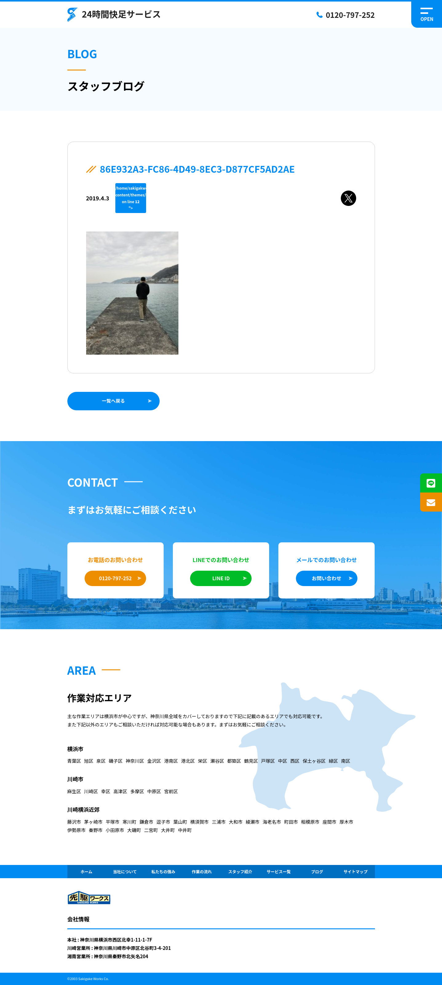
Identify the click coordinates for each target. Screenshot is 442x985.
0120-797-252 (350, 14)
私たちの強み (163, 871)
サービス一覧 (279, 871)
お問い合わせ (326, 578)
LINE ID (221, 578)
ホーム (87, 871)
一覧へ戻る (113, 400)
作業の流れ (202, 871)
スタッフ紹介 (240, 871)
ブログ (317, 871)
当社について (125, 871)
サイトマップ (356, 871)
